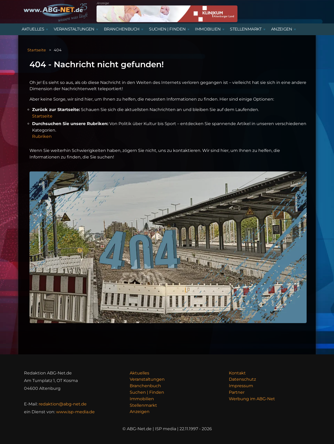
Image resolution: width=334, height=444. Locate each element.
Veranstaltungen (147, 379)
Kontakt (237, 373)
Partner (236, 392)
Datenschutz (242, 379)
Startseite (36, 50)
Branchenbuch (145, 385)
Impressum (241, 385)
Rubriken (42, 136)
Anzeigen (140, 411)
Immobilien (142, 398)
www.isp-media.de (75, 411)
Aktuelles (139, 373)
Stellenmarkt (143, 405)
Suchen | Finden (147, 392)
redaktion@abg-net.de (63, 404)
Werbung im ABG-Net (252, 398)
